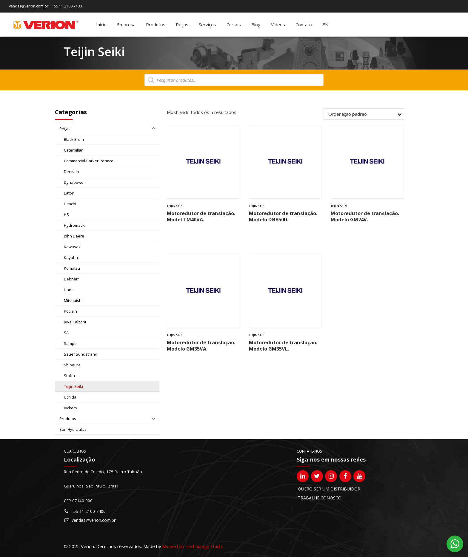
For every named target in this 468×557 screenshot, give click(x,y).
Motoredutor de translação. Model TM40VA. (201, 216)
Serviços (207, 24)
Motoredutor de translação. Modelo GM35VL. (283, 345)
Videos (278, 24)
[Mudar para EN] (325, 24)
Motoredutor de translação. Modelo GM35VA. (201, 345)
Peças (182, 24)
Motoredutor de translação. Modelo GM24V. (365, 216)
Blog (256, 24)
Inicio (101, 24)
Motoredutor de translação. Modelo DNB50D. (283, 216)
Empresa (126, 24)
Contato (303, 24)
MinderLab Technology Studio (192, 546)
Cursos (234, 24)
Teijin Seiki (175, 206)
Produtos (155, 24)
